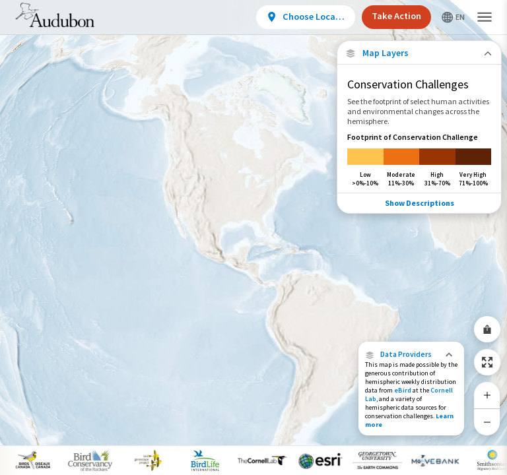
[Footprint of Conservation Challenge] (419, 159)
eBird (402, 390)
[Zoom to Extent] (487, 362)
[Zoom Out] (487, 421)
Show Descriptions (419, 203)
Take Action (396, 16)
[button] (411, 354)
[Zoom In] (487, 395)
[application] (253, 237)
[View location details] (305, 17)
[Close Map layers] (418, 53)
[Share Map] (487, 329)
